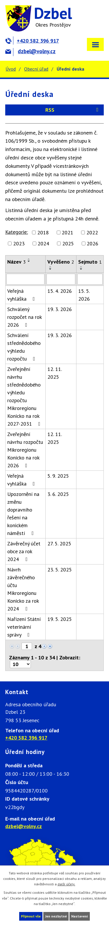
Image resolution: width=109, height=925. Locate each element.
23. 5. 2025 (59, 569)
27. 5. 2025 (59, 543)
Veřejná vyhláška (22, 295)
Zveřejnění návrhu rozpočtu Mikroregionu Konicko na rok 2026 (25, 450)
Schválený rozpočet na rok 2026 (24, 317)
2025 (68, 243)
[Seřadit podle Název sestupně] (29, 261)
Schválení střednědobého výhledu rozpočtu (24, 347)
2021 (67, 232)
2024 (43, 243)
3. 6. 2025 (58, 494)
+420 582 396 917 (32, 40)
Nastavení (79, 916)
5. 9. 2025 (58, 475)
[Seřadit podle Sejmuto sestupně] (81, 269)
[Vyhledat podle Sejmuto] (90, 279)
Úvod (11, 69)
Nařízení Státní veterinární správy (24, 627)
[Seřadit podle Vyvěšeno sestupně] (50, 269)
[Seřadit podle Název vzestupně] (29, 259)
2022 (92, 232)
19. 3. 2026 (59, 309)
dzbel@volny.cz (30, 51)
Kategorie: (16, 232)
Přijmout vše (31, 916)
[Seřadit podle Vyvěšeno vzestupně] (50, 267)
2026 (92, 243)
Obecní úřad (36, 69)
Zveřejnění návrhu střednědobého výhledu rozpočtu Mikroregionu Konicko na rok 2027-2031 (25, 396)
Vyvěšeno (60, 261)
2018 (43, 232)
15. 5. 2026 (84, 295)
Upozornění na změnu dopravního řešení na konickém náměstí (23, 513)
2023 (19, 243)
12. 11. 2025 (54, 373)
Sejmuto (90, 261)
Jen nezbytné (56, 916)
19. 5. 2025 (59, 619)
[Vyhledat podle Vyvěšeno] (61, 279)
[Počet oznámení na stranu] (20, 664)
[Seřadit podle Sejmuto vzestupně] (81, 267)
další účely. (66, 884)
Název (16, 261)
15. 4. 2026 (59, 291)
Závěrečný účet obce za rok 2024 (23, 551)
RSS (73, 109)
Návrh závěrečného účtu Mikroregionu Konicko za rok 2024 (23, 589)
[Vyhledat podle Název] (25, 279)
